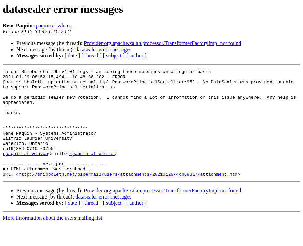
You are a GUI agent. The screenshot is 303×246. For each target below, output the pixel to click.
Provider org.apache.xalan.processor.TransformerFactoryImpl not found (162, 43)
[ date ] (72, 55)
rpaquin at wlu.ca (53, 25)
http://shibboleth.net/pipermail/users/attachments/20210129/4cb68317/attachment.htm (128, 195)
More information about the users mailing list (52, 239)
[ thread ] (91, 55)
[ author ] (136, 55)
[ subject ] (114, 55)
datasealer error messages (103, 49)
